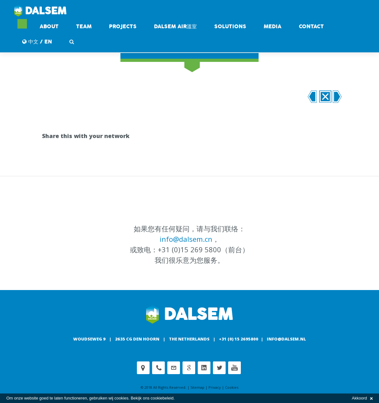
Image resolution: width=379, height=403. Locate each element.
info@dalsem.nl (286, 339)
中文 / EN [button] (37, 42)
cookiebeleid (162, 398)
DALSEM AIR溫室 (175, 26)
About (49, 26)
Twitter (219, 367)
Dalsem (40, 11)
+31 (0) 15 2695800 (238, 339)
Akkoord (362, 398)
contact (311, 26)
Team (84, 26)
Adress (143, 367)
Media (272, 26)
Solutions (230, 26)
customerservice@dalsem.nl (173, 367)
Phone (158, 367)
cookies (121, 398)
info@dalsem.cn (186, 239)
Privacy (215, 387)
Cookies (231, 387)
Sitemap (197, 387)
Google (189, 367)
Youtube (234, 367)
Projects (123, 26)
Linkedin (204, 367)
